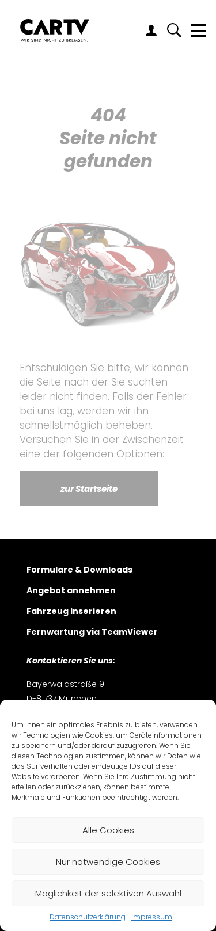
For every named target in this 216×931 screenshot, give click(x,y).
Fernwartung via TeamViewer (92, 633)
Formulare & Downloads (79, 570)
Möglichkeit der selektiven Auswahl (108, 893)
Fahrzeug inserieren (71, 612)
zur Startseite (89, 489)
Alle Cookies (108, 830)
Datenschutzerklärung (88, 917)
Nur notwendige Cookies (108, 862)
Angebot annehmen (71, 591)
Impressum (151, 917)
